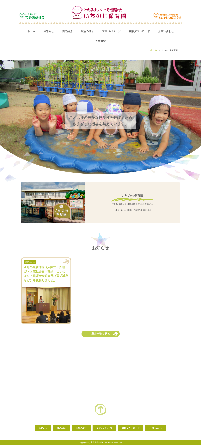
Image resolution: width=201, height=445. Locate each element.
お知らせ (48, 31)
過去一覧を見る (100, 333)
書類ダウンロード (139, 31)
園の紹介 (67, 31)
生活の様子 (87, 31)
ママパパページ (111, 31)
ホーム (31, 31)
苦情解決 (100, 41)
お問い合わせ (166, 31)
